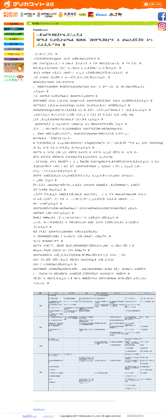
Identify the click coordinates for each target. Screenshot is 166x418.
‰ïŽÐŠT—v (29, 416)
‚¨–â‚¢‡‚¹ (48, 416)
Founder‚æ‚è (39, 409)
